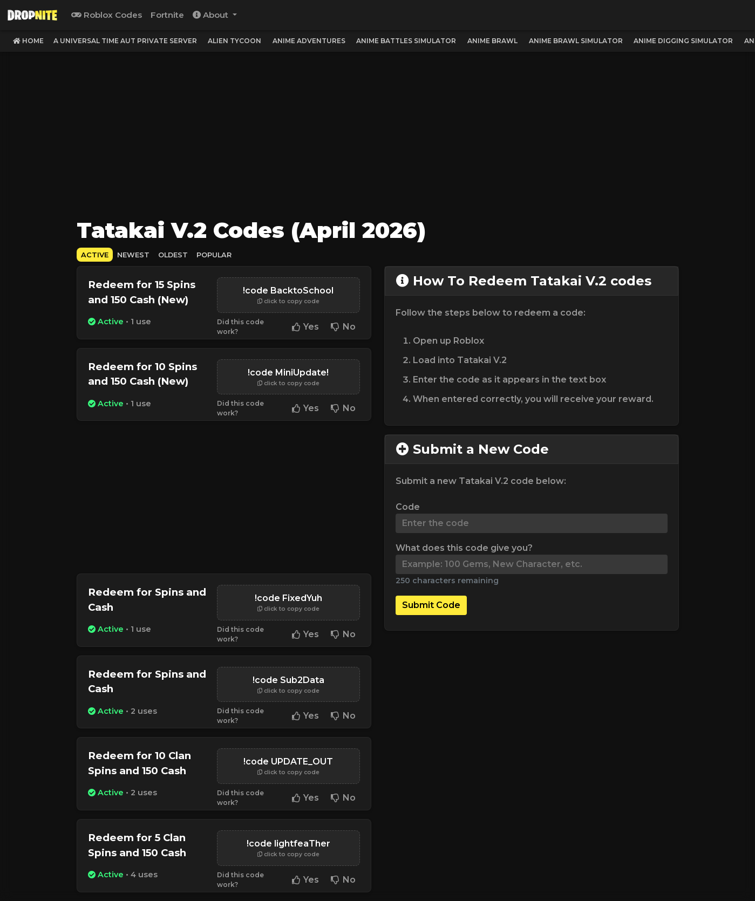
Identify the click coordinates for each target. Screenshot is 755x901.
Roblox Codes (106, 15)
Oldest (173, 255)
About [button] (211, 15)
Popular (214, 255)
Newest (133, 255)
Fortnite (167, 15)
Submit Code (431, 605)
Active (94, 255)
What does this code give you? (464, 548)
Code (408, 507)
